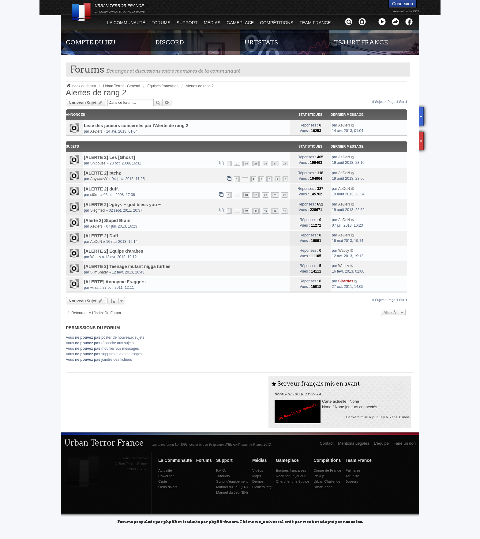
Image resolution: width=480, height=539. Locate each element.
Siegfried (97, 210)
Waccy (95, 257)
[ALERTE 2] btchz (102, 173)
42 (265, 211)
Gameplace (240, 22)
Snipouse (98, 163)
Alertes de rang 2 (96, 92)
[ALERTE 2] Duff (101, 235)
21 (274, 195)
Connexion (402, 3)
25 (255, 163)
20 (265, 195)
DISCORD (169, 42)
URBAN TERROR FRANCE (120, 8)
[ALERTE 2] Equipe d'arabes (113, 251)
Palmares (352, 470)
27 (274, 163)
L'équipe (381, 443)
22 (284, 195)
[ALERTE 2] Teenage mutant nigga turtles (127, 266)
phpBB (170, 521)
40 (246, 211)
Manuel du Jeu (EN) (232, 492)
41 (255, 211)
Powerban (166, 476)
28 (284, 163)
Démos (258, 481)
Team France (315, 22)
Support (187, 22)
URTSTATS (261, 42)
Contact (327, 443)
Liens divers (167, 487)
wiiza (94, 287)
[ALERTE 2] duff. (101, 189)
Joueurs (351, 481)
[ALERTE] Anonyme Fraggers (115, 281)
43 (274, 211)
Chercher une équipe (292, 481)
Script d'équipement (232, 481)
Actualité (165, 470)
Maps (256, 476)
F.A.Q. (221, 470)
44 (284, 211)
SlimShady (99, 272)
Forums (161, 22)
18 (246, 195)
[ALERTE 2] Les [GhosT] (109, 157)
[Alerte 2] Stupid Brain (107, 220)
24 (246, 163)
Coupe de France (327, 470)
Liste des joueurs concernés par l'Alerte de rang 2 (136, 125)
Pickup (318, 476)
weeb (308, 521)
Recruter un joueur (291, 476)
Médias (212, 22)
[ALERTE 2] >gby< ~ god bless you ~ (122, 204)
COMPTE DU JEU (91, 42)
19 (255, 195)
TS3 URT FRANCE (361, 42)
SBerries (345, 281)
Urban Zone (322, 487)
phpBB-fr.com (223, 521)
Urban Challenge (326, 481)
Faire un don (404, 443)
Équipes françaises (291, 470)
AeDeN (96, 131)
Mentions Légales (353, 443)
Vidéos (257, 470)
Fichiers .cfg (262, 487)
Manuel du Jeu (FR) (232, 487)
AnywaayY (99, 179)
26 (265, 163)
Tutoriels (223, 476)
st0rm (94, 195)
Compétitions (276, 22)
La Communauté (126, 22)
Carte (162, 481)
